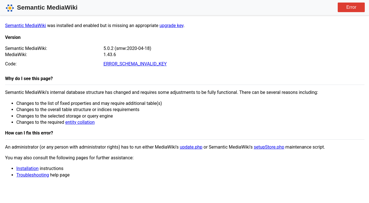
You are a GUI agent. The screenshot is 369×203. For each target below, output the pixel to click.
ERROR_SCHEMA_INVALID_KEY (135, 64)
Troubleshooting (32, 175)
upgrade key (172, 25)
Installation (27, 168)
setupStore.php (269, 147)
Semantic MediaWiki (25, 25)
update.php (191, 147)
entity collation (79, 122)
